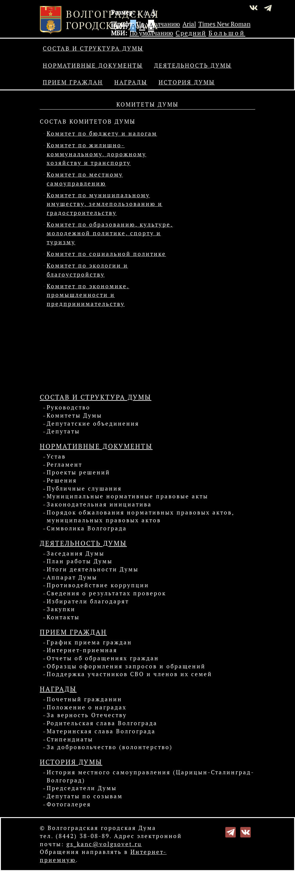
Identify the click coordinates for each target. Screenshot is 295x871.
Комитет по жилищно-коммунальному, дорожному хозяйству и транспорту (96, 154)
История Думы (187, 82)
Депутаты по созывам (85, 796)
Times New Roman (224, 24)
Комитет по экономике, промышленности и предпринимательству (88, 295)
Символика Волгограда (87, 528)
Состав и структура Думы (93, 48)
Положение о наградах (87, 707)
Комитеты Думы (74, 415)
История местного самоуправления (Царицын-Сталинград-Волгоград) (150, 776)
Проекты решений (78, 472)
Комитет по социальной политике (106, 253)
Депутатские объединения (93, 423)
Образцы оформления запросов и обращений (126, 666)
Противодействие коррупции (98, 585)
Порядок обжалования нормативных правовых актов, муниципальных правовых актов (140, 516)
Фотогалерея (69, 804)
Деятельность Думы (193, 65)
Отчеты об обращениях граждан (103, 658)
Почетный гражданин (84, 699)
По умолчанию (158, 24)
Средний (191, 33)
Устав (56, 456)
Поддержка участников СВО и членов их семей (129, 674)
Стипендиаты (70, 739)
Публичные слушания (84, 488)
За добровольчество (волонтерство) (110, 747)
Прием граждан (73, 82)
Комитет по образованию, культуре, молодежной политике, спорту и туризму (110, 233)
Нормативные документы (93, 65)
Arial (189, 24)
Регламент (64, 464)
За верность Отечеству (87, 715)
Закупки (61, 609)
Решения (62, 480)
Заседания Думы (75, 553)
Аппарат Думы (72, 577)
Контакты (63, 617)
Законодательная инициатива (99, 504)
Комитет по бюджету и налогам (102, 133)
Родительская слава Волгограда (102, 723)
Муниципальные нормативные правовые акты (127, 496)
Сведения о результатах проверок (106, 593)
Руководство (68, 407)
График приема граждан (89, 642)
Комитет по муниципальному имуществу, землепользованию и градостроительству (104, 204)
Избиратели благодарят (88, 601)
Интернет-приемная (82, 650)
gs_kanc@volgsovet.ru (104, 844)
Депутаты (63, 431)
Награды (130, 82)
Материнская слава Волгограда (101, 731)
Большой (227, 33)
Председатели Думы (82, 788)
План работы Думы (79, 561)
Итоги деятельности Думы (93, 569)
